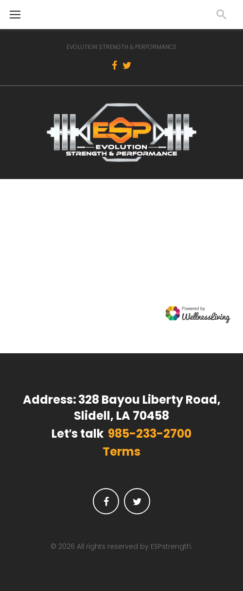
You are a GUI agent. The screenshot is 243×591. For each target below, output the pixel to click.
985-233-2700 (149, 434)
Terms (121, 452)
